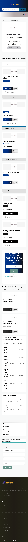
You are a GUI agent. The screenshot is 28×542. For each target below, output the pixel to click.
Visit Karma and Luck (14, 47)
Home (4, 513)
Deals (23, 64)
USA (24, 14)
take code (7, 88)
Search (22, 9)
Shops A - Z (5, 508)
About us (5, 505)
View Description (8, 304)
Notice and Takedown (7, 524)
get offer (10, 213)
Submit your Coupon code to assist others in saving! (13, 446)
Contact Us (5, 530)
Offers (17, 64)
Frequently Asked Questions (8, 522)
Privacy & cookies (6, 527)
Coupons (11, 64)
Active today (5, 64)
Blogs (4, 511)
